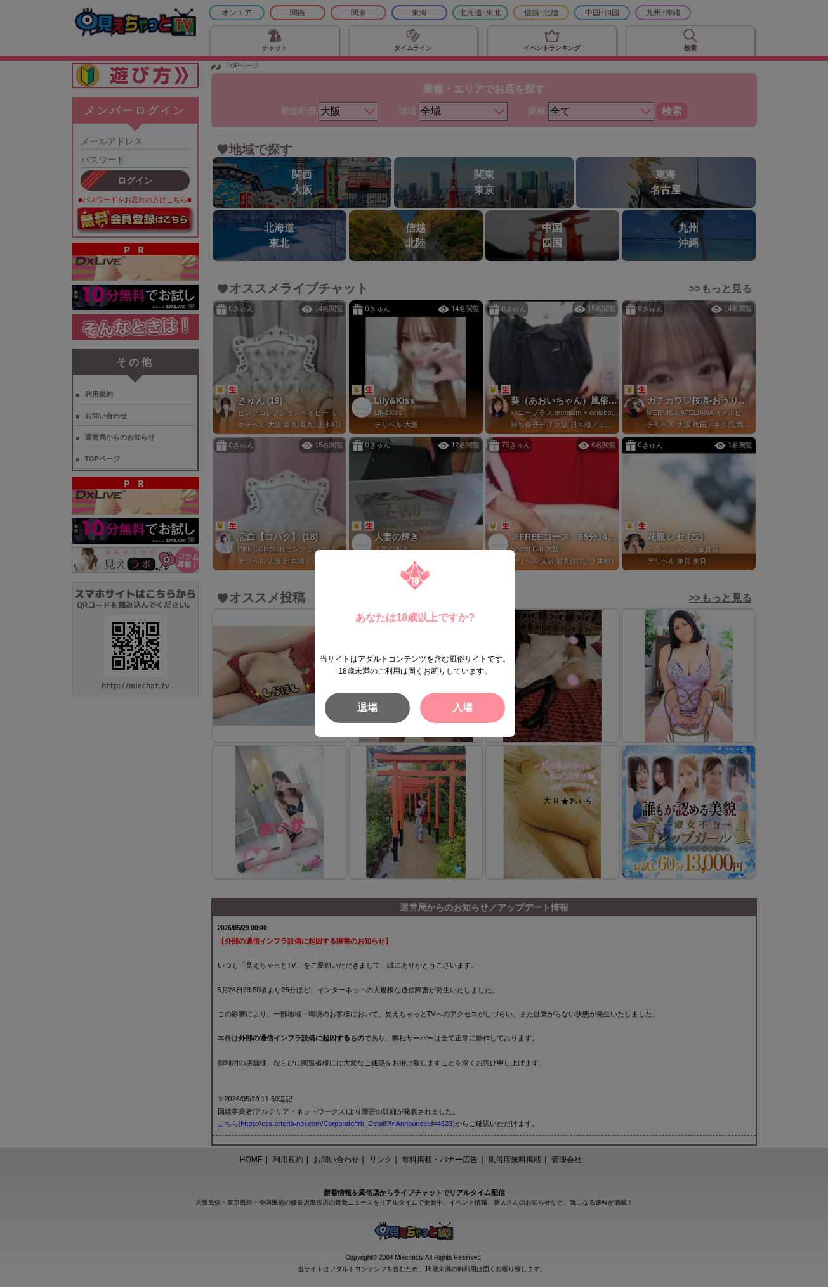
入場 (462, 707)
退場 (367, 707)
